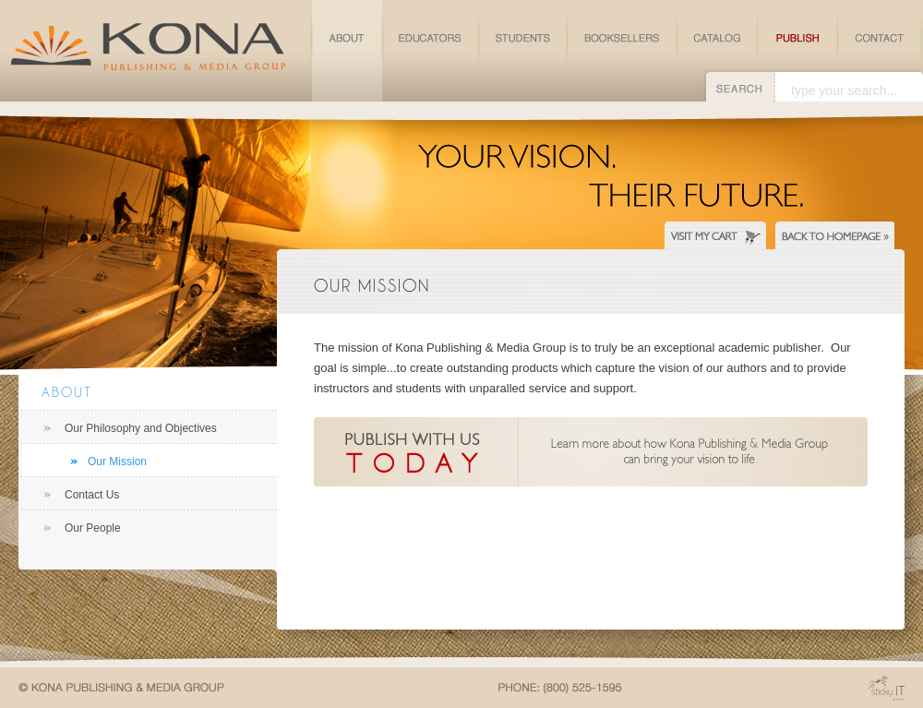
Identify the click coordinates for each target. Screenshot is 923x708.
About (67, 392)
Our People (93, 528)
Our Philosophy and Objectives (141, 428)
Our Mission (117, 461)
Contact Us (92, 494)
